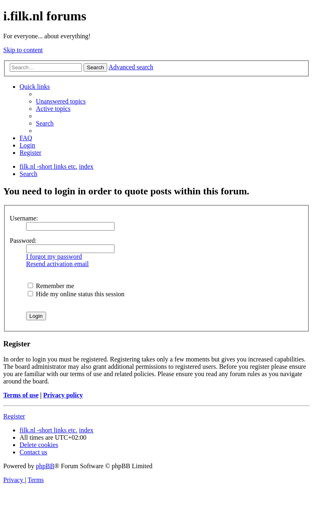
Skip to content (23, 49)
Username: (24, 218)
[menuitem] (61, 101)
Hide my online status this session (76, 294)
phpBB (45, 466)
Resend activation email (57, 263)
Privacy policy (63, 395)
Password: (23, 240)
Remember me (51, 285)
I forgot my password (54, 256)
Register (14, 416)
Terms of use (21, 395)
